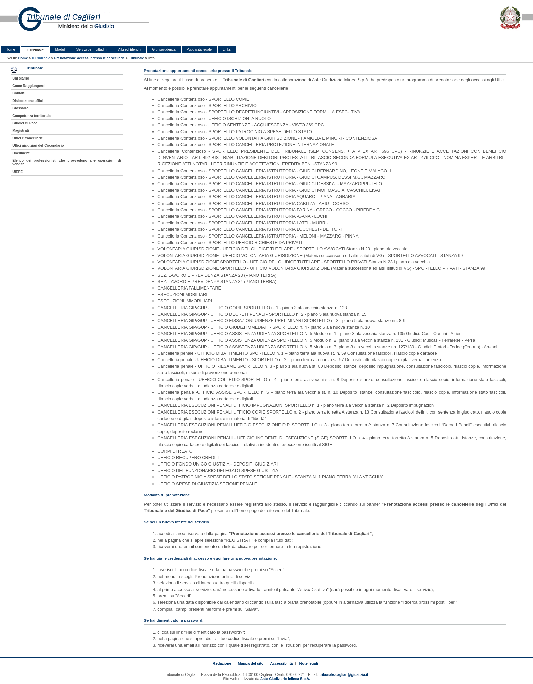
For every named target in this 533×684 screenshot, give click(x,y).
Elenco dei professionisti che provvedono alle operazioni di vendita (66, 162)
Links (227, 49)
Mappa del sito (251, 663)
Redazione (222, 663)
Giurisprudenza (163, 49)
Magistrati (20, 131)
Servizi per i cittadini (91, 49)
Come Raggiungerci (28, 86)
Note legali (308, 663)
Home (10, 49)
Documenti (21, 153)
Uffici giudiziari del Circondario (38, 145)
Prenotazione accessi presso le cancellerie (89, 58)
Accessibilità (281, 663)
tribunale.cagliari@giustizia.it (344, 675)
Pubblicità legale (199, 49)
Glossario (20, 108)
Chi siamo (20, 78)
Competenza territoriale (31, 116)
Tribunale (136, 58)
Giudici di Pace (24, 123)
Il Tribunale (35, 50)
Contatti (18, 93)
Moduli (60, 49)
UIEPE (17, 172)
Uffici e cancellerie (27, 138)
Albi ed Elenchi (129, 49)
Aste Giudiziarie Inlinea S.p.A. (285, 679)
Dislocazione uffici (27, 101)
